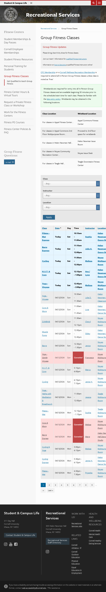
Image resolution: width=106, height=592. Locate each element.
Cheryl (88, 321)
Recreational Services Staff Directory (57, 541)
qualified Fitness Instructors (76, 58)
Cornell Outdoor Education (76, 554)
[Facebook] (15, 544)
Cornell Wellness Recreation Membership (77, 72)
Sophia (88, 236)
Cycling (45, 260)
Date (58, 228)
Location (47, 202)
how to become (60, 64)
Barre (44, 345)
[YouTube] (11, 544)
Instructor (47, 190)
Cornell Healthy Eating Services (95, 542)
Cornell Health (94, 530)
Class (45, 178)
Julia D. (88, 297)
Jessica (88, 397)
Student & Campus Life (16, 3)
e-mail (10, 162)
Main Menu (99, 2)
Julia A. (88, 248)
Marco (88, 369)
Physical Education (76, 562)
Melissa (88, 260)
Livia (87, 309)
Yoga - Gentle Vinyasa (45, 357)
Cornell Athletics (76, 546)
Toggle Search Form (93, 2)
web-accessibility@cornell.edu (35, 587)
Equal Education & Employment (77, 570)
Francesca (89, 357)
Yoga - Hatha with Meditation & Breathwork (47, 397)
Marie (87, 436)
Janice (88, 345)
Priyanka (88, 472)
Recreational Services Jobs (77, 525)
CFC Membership (48, 72)
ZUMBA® (46, 321)
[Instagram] (47, 551)
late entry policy (53, 98)
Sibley (87, 333)
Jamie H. (89, 381)
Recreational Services (53, 14)
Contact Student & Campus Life (20, 535)
